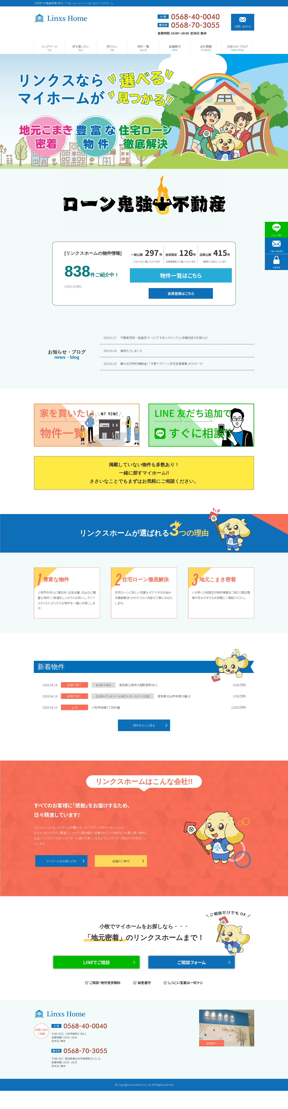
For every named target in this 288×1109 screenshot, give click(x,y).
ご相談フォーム (191, 973)
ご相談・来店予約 (276, 250)
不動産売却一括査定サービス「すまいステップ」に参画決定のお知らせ (156, 337)
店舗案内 (211, 1061)
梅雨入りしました (123, 350)
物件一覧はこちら (181, 275)
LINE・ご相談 (276, 230)
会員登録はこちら (181, 293)
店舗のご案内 (120, 863)
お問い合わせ (242, 23)
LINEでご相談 (96, 973)
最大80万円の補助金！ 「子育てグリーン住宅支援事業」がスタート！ (153, 363)
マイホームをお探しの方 (61, 863)
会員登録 (276, 271)
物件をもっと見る (144, 726)
